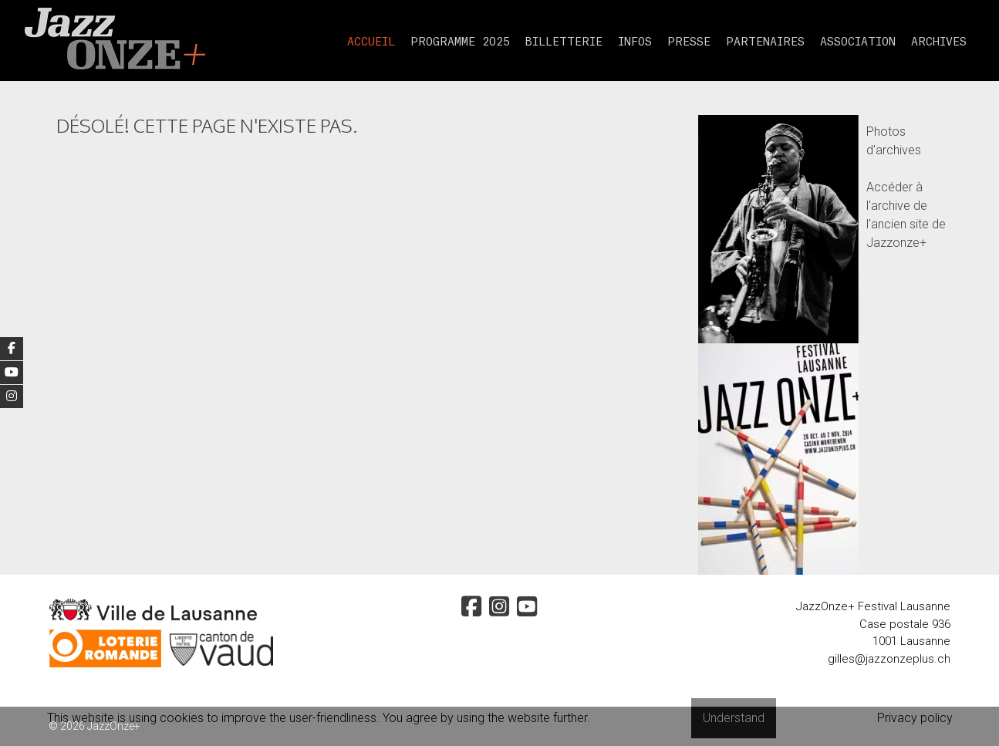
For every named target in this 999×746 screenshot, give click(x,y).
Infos (635, 42)
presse (688, 42)
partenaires (765, 42)
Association (858, 42)
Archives (939, 42)
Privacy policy (915, 718)
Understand (733, 718)
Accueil (371, 42)
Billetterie (563, 42)
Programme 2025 (460, 42)
